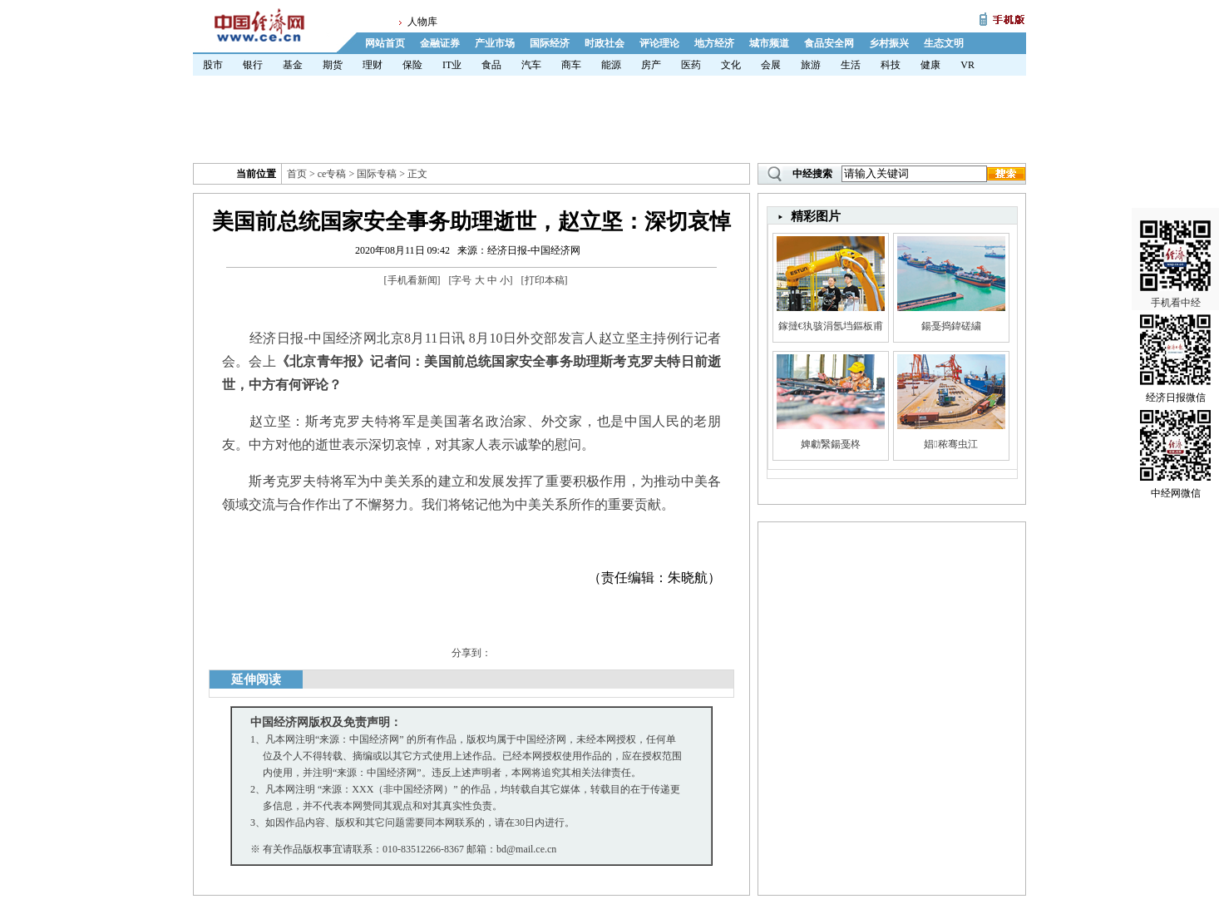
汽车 (531, 65)
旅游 (811, 65)
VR (967, 65)
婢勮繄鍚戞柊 (831, 444)
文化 (731, 65)
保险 (412, 65)
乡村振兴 (889, 43)
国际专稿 (377, 174)
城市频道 (769, 43)
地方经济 (714, 43)
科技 (891, 65)
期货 (333, 65)
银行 (253, 65)
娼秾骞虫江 (950, 444)
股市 (213, 65)
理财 (372, 65)
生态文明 (944, 43)
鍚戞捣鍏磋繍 (951, 326)
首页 (297, 174)
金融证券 (440, 43)
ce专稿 (332, 174)
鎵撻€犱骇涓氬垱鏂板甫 (830, 326)
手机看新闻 (412, 280)
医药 (691, 65)
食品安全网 (829, 43)
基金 (293, 65)
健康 (930, 65)
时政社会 (604, 43)
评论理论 (659, 43)
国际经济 (550, 43)
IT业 (451, 65)
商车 (571, 65)
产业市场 (495, 43)
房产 (651, 65)
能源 (611, 65)
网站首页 (385, 43)
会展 (771, 65)
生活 (851, 65)
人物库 (422, 21)
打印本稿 (545, 280)
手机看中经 (1175, 250)
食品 (491, 65)
